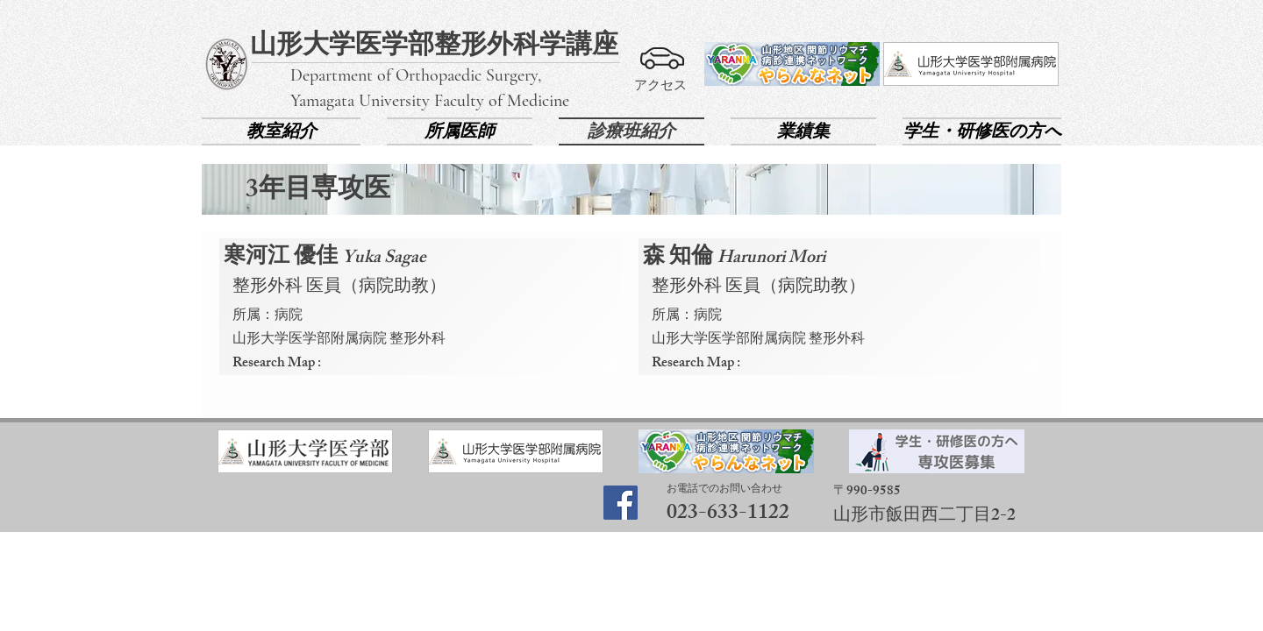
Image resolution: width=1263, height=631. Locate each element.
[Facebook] (620, 503)
